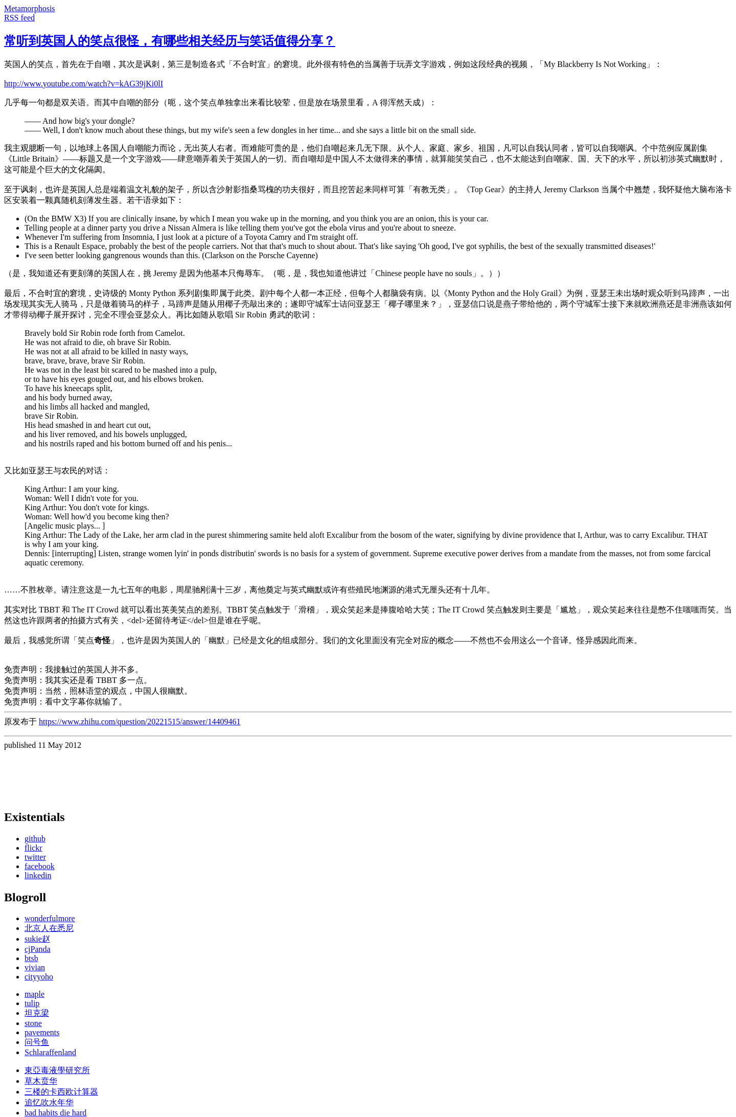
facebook (40, 866)
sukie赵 (37, 938)
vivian (35, 967)
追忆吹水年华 (49, 1102)
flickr (33, 848)
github (35, 838)
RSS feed (19, 17)
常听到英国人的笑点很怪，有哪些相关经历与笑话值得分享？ (169, 41)
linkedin (38, 875)
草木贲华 (41, 1081)
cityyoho (39, 976)
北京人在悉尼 (49, 928)
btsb (31, 958)
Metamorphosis (29, 8)
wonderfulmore (50, 918)
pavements (42, 1032)
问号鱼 (37, 1042)
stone (33, 1023)
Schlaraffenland (50, 1052)
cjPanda (38, 949)
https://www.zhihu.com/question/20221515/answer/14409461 (139, 721)
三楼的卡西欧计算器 (61, 1091)
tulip (32, 1003)
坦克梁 (37, 1013)
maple (34, 994)
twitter (35, 857)
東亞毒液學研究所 (57, 1070)
